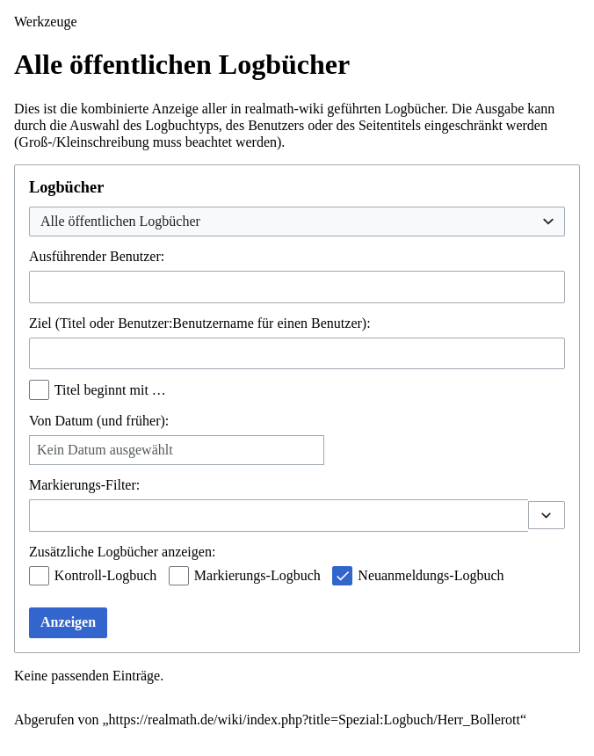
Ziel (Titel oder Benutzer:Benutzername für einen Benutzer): (200, 323)
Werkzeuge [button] (45, 21)
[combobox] (297, 222)
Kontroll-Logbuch (105, 575)
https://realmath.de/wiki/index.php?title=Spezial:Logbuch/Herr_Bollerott (314, 719)
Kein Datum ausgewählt (105, 449)
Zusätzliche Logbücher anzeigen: (122, 551)
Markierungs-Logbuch (257, 575)
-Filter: (84, 484)
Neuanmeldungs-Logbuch (430, 575)
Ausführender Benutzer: (96, 256)
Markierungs (65, 484)
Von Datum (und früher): (99, 420)
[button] (546, 515)
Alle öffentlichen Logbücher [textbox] (120, 221)
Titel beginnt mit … (110, 389)
